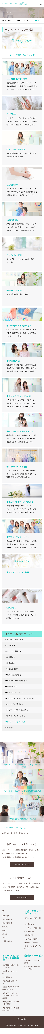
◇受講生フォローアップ (10, 982)
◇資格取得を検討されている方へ (10, 966)
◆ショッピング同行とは (14, 704)
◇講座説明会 (7, 977)
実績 (4, 930)
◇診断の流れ (10, 663)
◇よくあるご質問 (11, 669)
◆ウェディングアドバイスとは (16, 710)
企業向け (5, 916)
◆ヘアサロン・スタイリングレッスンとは (20, 698)
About (4, 934)
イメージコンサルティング (32, 912)
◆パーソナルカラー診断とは (16, 681)
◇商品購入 (9, 728)
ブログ (4, 937)
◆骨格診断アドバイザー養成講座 (10, 1003)
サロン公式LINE (22, 898)
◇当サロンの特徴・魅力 (14, 639)
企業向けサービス (33, 955)
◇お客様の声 (10, 657)
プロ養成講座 (7, 919)
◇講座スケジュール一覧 (10, 972)
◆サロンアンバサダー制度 (15, 722)
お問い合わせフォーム (22, 864)
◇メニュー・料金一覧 (13, 651)
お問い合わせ (7, 941)
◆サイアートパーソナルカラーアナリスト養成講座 (10, 995)
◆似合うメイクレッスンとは (16, 692)
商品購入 (5, 927)
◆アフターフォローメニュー (16, 716)
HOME (3, 911)
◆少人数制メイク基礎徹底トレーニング (10, 1009)
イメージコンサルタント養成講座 (10, 958)
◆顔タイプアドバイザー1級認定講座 (10, 988)
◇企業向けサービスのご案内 (33, 961)
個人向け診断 (7, 923)
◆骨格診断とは (11, 686)
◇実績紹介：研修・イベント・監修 (33, 968)
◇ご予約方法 (10, 645)
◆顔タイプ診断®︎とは (13, 675)
